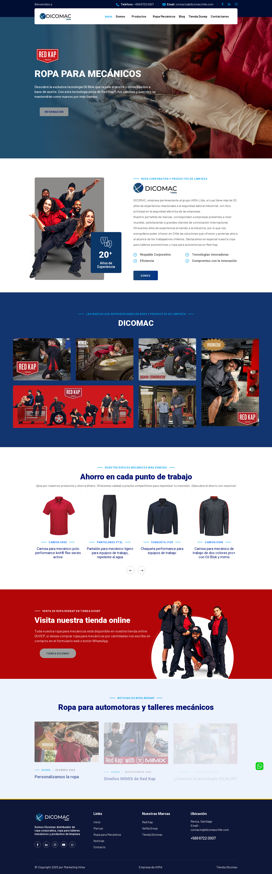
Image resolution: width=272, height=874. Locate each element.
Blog (182, 16)
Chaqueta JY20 (162, 542)
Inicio (108, 16)
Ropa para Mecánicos (107, 834)
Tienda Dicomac (58, 653)
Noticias (99, 840)
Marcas (98, 828)
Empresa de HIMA (150, 867)
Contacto (99, 847)
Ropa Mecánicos (164, 16)
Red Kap (147, 822)
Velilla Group (150, 828)
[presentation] (130, 570)
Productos (139, 16)
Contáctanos (220, 16)
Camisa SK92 (58, 542)
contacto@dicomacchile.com (194, 4)
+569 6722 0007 (144, 4)
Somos (120, 16)
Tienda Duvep (197, 16)
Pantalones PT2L (110, 542)
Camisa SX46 (214, 542)
